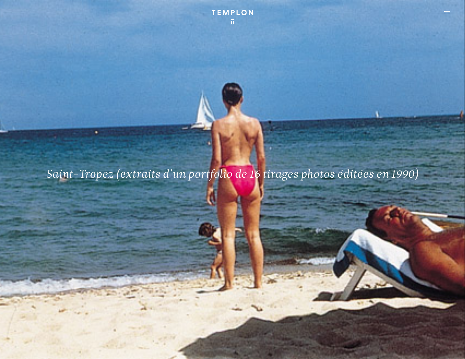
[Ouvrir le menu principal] (447, 12)
